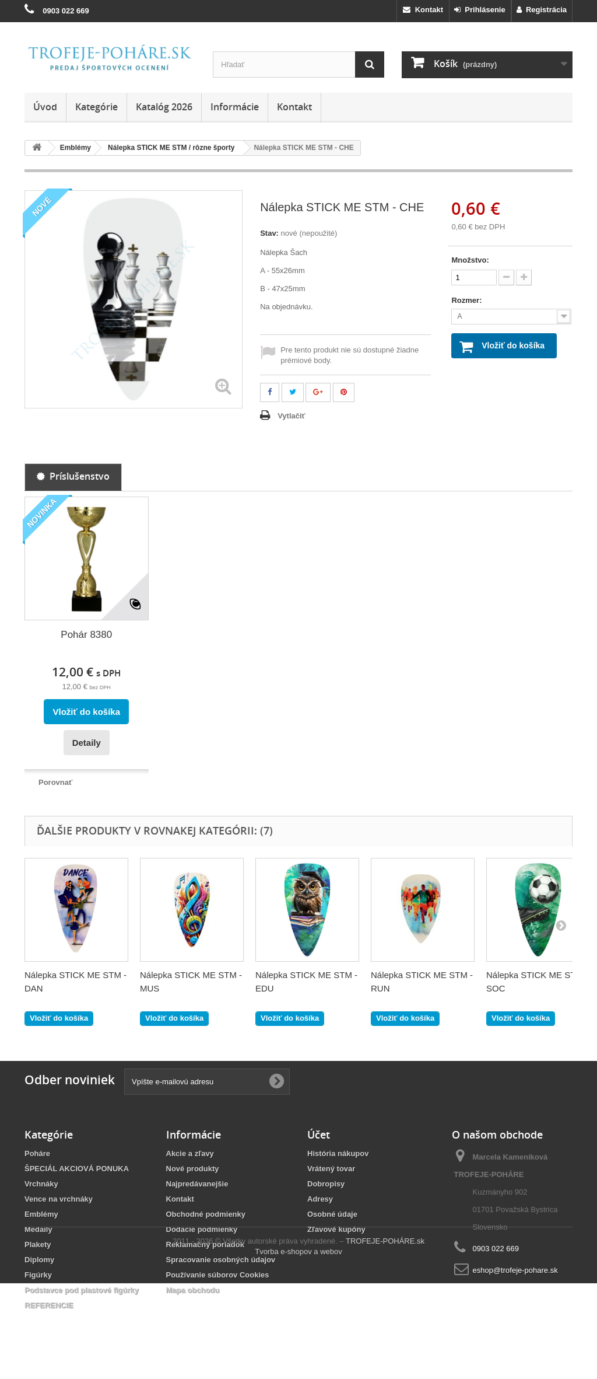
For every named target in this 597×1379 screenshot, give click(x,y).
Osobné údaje (332, 1214)
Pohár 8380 (86, 634)
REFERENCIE (48, 1305)
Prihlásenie (479, 9)
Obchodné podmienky (206, 1214)
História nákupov (337, 1153)
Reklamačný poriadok (205, 1244)
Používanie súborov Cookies (217, 1274)
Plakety (37, 1244)
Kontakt (423, 9)
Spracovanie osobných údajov (221, 1259)
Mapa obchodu (193, 1290)
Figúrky (38, 1274)
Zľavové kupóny (336, 1229)
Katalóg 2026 (164, 106)
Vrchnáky (41, 1183)
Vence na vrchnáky (58, 1199)
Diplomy (39, 1259)
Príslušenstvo (73, 476)
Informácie (234, 106)
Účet (318, 1134)
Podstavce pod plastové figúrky (81, 1290)
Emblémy (41, 1214)
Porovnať (55, 782)
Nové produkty (192, 1168)
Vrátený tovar (331, 1168)
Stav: (269, 233)
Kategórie (96, 106)
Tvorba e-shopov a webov (298, 1347)
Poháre (37, 1153)
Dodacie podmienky (202, 1229)
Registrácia (542, 9)
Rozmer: (467, 300)
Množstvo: (470, 260)
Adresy (320, 1199)
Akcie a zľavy (190, 1153)
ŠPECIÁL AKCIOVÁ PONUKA (76, 1168)
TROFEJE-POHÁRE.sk (385, 1336)
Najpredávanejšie (197, 1183)
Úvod (45, 106)
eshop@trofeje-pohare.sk (515, 1270)
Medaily (38, 1229)
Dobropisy (326, 1183)
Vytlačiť (291, 415)
